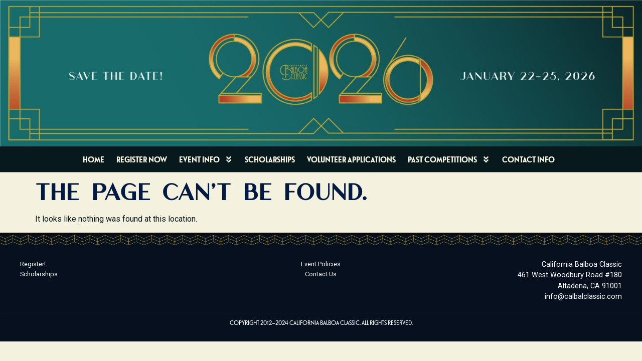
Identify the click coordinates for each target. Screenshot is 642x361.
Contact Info (528, 159)
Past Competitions (449, 159)
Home (93, 159)
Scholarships (270, 159)
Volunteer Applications (351, 159)
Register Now (141, 159)
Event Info (206, 159)
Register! (33, 264)
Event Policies (321, 264)
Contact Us (321, 274)
